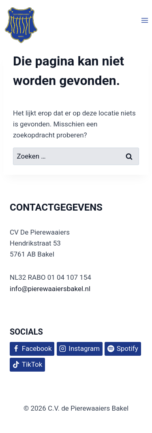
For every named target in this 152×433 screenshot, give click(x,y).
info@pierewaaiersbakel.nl (50, 289)
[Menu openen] (144, 20)
